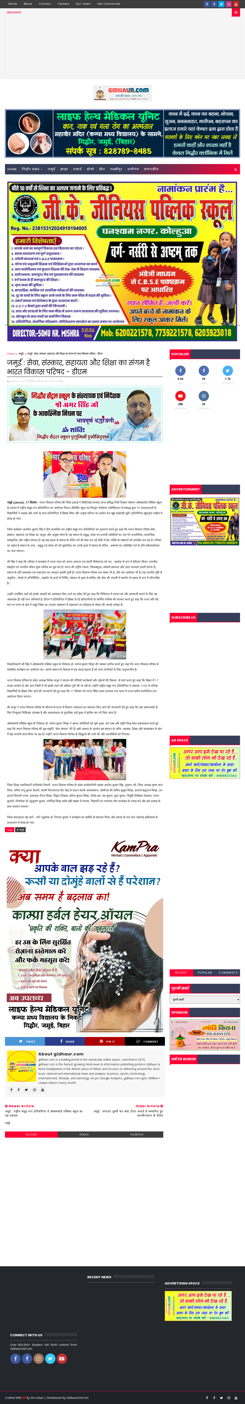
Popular (205, 973)
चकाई (77, 169)
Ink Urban (37, 1398)
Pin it (107, 1041)
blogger (31, 1134)
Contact (45, 4)
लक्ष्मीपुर (116, 169)
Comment (147, 1041)
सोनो (90, 169)
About (28, 4)
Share (67, 1041)
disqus (84, 1134)
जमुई (51, 169)
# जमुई (20, 830)
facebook (136, 1134)
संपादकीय (151, 169)
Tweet (27, 1041)
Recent (181, 973)
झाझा (64, 169)
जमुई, (61, 381)
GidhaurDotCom (78, 1398)
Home (12, 4)
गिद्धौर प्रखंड (31, 169)
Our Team (83, 4)
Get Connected (108, 4)
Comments (228, 973)
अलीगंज (133, 169)
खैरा (102, 169)
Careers (63, 4)
